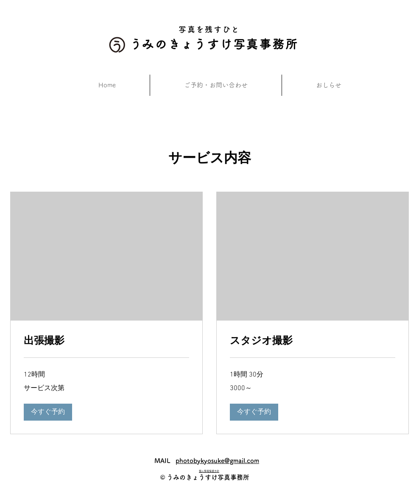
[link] (106, 340)
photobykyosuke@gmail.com (217, 461)
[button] (48, 412)
